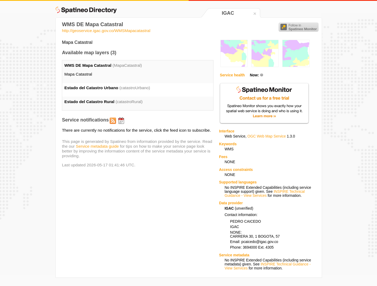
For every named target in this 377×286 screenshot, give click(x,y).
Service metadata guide (97, 146)
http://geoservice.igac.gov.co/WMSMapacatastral (106, 30)
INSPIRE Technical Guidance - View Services (265, 194)
